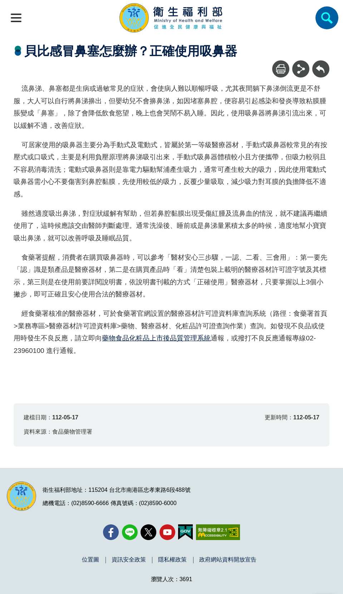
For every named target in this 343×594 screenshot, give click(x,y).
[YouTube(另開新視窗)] (167, 532)
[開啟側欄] (16, 17)
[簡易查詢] (326, 17)
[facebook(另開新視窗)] (111, 532)
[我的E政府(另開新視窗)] (185, 532)
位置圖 (90, 560)
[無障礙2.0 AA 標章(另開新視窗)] (218, 532)
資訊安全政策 (129, 560)
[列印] (280, 69)
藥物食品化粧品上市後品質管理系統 (156, 338)
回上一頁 (320, 64)
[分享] (300, 69)
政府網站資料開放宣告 (227, 560)
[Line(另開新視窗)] (130, 532)
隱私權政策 (172, 560)
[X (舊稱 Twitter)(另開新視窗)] (148, 532)
